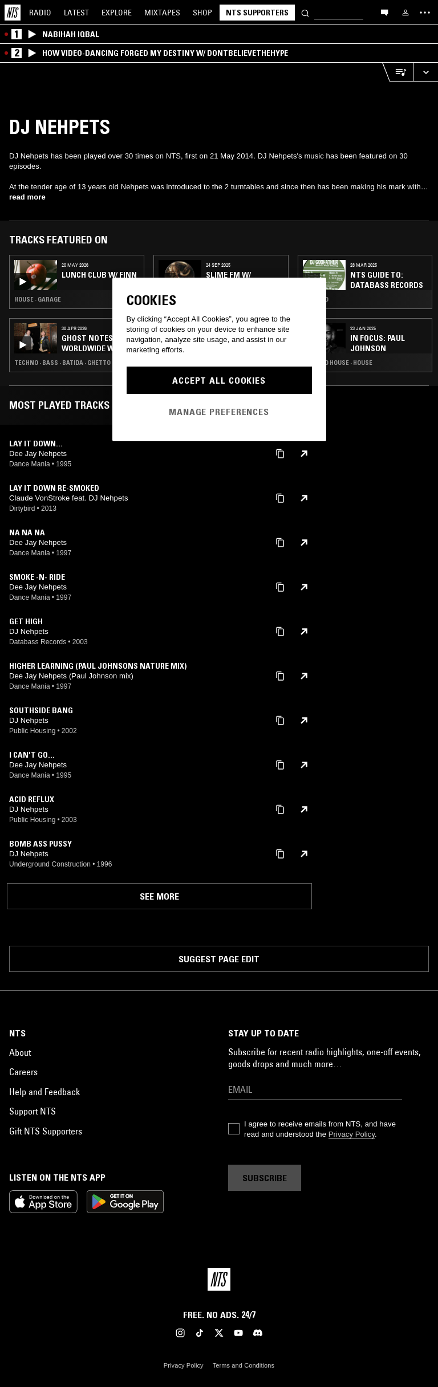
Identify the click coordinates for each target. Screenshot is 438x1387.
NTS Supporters (257, 12)
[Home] (13, 13)
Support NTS (32, 1111)
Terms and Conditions (243, 1365)
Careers (23, 1071)
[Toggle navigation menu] (425, 13)
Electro (315, 299)
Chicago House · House (337, 363)
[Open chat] (384, 12)
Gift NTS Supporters (45, 1131)
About (20, 1052)
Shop (202, 12)
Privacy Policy (351, 1134)
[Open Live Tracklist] (397, 72)
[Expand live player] (425, 72)
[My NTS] (405, 12)
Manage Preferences (219, 411)
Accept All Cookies (219, 380)
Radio (40, 12)
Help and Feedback (44, 1091)
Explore (117, 12)
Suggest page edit (219, 959)
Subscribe (264, 1177)
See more (159, 896)
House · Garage (37, 299)
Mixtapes (162, 12)
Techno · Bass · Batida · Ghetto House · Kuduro (76, 363)
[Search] (305, 12)
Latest (76, 12)
